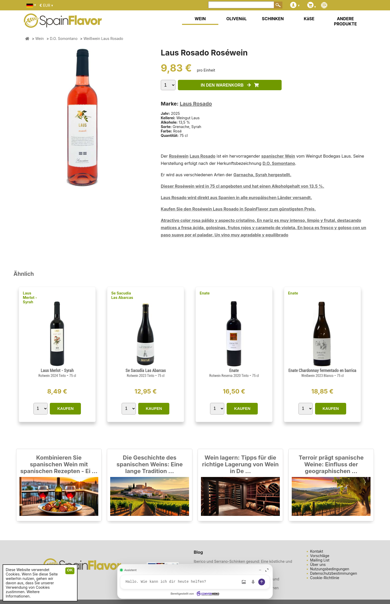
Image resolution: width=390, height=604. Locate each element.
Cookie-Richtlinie (324, 577)
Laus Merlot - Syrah (30, 297)
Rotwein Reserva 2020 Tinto (229, 376)
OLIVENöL (236, 18)
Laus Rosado (196, 104)
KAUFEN (65, 408)
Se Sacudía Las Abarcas (122, 295)
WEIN (200, 18)
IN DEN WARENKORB (230, 85)
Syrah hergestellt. (273, 174)
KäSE (309, 18)
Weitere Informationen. (23, 593)
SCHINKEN (273, 18)
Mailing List (320, 560)
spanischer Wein (278, 156)
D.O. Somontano (278, 163)
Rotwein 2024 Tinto (52, 376)
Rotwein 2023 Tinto (141, 376)
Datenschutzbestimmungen (333, 573)
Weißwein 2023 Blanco (317, 376)
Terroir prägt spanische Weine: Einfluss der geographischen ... (331, 464)
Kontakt (316, 551)
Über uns (318, 564)
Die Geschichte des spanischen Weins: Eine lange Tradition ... (149, 464)
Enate (205, 293)
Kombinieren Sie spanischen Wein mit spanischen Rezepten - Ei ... (58, 464)
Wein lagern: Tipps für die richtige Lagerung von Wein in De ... (240, 464)
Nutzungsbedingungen (329, 569)
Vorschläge (319, 555)
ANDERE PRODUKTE (345, 21)
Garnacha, (244, 174)
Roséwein (179, 156)
